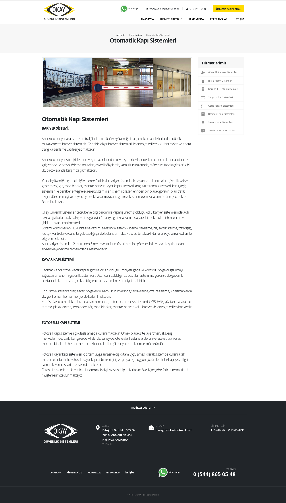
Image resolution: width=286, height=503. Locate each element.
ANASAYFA (147, 19)
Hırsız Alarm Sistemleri (216, 81)
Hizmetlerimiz (135, 35)
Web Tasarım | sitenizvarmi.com (143, 494)
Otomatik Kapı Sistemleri (218, 114)
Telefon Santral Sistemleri (218, 131)
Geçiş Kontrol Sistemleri (217, 106)
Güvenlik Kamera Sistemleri (219, 72)
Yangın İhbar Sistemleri (217, 97)
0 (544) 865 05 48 (214, 474)
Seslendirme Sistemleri (217, 122)
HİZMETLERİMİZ (170, 19)
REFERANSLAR (218, 19)
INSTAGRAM (236, 429)
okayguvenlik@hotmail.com (174, 430)
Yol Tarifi (107, 444)
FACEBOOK (217, 429)
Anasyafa (120, 35)
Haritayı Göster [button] (143, 407)
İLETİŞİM (239, 19)
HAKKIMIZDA (196, 19)
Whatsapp (129, 8)
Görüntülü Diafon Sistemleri (219, 89)
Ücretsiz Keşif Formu (228, 9)
